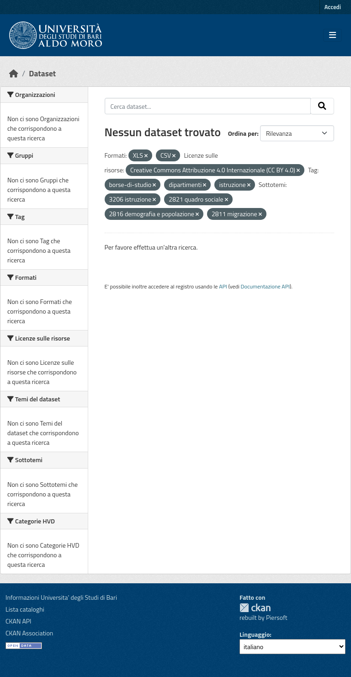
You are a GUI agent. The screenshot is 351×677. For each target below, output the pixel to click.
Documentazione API (265, 286)
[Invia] (322, 106)
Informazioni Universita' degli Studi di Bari (61, 597)
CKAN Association (29, 633)
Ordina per (242, 133)
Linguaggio (254, 634)
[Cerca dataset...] (208, 106)
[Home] (13, 73)
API (223, 286)
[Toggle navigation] (332, 35)
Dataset (42, 73)
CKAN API (18, 621)
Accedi (332, 6)
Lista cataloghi (24, 609)
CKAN (255, 608)
